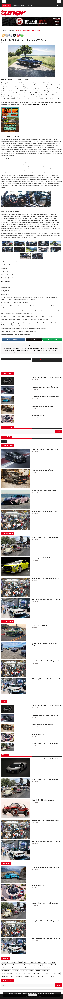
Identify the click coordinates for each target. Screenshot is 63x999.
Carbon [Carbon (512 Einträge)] (19, 965)
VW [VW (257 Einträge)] (45, 976)
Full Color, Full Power (38, 416)
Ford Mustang (36, 348)
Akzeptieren (32, 994)
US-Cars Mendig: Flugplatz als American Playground (44, 644)
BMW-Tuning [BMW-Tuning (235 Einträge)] (52, 962)
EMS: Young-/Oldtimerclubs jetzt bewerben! (46, 599)
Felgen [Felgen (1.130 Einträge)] (4, 968)
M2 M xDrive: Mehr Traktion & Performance (45, 397)
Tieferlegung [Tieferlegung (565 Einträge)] (48, 973)
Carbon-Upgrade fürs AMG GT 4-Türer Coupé (45, 558)
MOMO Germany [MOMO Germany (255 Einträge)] (6, 970)
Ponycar (34, 350)
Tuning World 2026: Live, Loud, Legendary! (45, 511)
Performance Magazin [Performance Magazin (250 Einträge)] (7, 973)
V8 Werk (17, 352)
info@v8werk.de (9, 278)
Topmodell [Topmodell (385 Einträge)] (57, 973)
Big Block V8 (8, 348)
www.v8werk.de (5, 281)
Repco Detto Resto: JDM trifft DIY (42, 406)
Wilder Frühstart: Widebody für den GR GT (45, 490)
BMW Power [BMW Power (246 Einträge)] (5, 965)
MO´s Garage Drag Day (46, 348)
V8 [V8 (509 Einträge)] (42, 976)
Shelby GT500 (43, 350)
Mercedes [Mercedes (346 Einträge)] (27, 968)
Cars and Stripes (16, 345)
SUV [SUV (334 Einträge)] (42, 973)
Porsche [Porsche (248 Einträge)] (18, 973)
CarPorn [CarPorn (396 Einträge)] (25, 965)
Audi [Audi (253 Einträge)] (25, 962)
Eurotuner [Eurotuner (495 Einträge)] (46, 965)
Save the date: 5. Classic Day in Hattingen (45, 537)
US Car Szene (51, 350)
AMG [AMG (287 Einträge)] (20, 962)
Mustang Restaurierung (18, 350)
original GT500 (27, 350)
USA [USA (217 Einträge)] (38, 976)
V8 (13, 352)
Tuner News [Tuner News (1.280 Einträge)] (5, 976)
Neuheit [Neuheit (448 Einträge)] (31, 970)
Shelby (11, 83)
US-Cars (11, 352)
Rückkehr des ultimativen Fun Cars (43, 800)
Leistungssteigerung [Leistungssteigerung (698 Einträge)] (17, 968)
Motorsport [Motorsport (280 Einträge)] (16, 970)
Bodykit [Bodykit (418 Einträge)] (13, 965)
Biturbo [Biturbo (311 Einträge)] (40, 962)
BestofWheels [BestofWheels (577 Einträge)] (32, 962)
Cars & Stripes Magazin (22, 348)
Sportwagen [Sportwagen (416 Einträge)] (36, 973)
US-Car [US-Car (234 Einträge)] (27, 976)
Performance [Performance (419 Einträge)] (45, 970)
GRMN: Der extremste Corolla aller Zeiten (45, 387)
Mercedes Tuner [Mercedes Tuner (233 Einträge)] (48, 968)
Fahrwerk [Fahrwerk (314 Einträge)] (53, 965)
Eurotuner (23, 345)
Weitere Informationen (49, 993)
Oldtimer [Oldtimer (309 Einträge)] (38, 970)
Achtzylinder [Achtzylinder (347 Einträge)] (14, 962)
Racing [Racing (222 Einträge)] (23, 973)
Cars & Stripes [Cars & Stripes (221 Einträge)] (32, 965)
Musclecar (55, 348)
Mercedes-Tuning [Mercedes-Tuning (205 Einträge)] (37, 968)
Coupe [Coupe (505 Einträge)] (40, 965)
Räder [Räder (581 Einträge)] (29, 973)
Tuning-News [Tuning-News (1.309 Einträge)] (19, 976)
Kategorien (29, 345)
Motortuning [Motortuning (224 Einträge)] (24, 970)
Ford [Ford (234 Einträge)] (9, 968)
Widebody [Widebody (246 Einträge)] (51, 976)
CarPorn (14, 348)
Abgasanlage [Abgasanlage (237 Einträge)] (5, 962)
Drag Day (30, 348)
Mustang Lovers (8, 350)
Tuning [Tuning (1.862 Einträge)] (12, 976)
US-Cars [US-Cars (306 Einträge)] (33, 976)
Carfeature (8, 345)
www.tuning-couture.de (40, 104)
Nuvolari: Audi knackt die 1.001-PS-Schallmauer (47, 377)
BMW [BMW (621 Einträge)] (45, 962)
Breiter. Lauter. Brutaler (39, 625)
